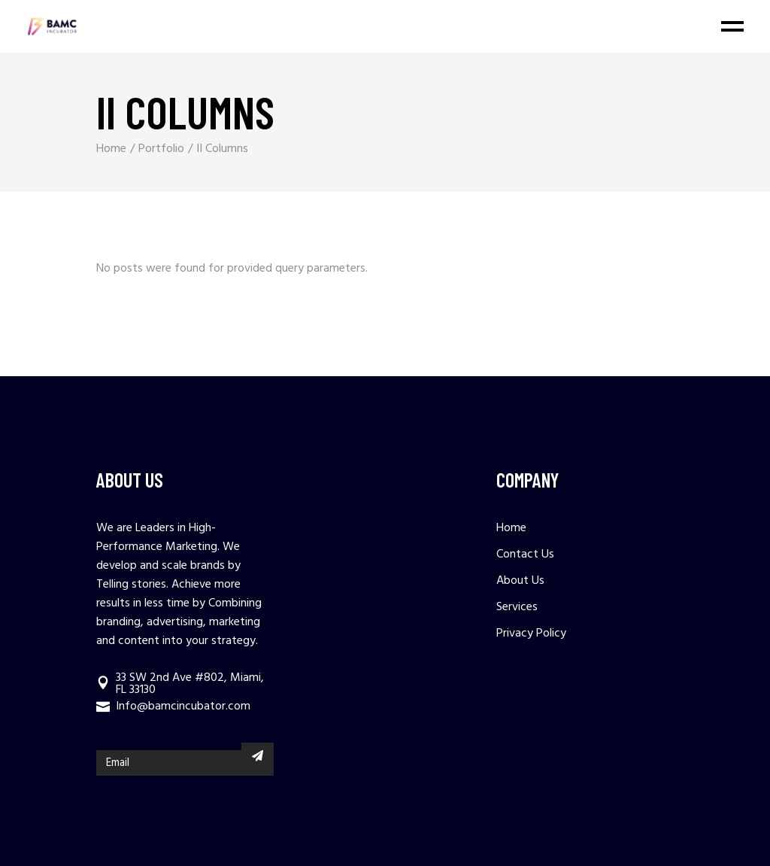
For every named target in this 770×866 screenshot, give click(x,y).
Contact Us (525, 554)
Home (511, 528)
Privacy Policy (531, 633)
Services (517, 607)
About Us (520, 581)
